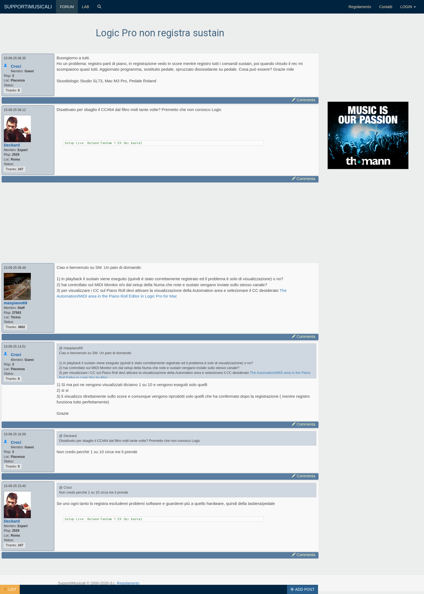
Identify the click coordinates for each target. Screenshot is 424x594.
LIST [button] (10, 589)
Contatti (385, 7)
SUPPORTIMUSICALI (28, 6)
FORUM (67, 7)
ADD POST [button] (302, 589)
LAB (85, 7)
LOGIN (408, 7)
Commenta (303, 100)
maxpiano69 (15, 303)
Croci (16, 66)
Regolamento (360, 7)
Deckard (12, 145)
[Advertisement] (160, 222)
